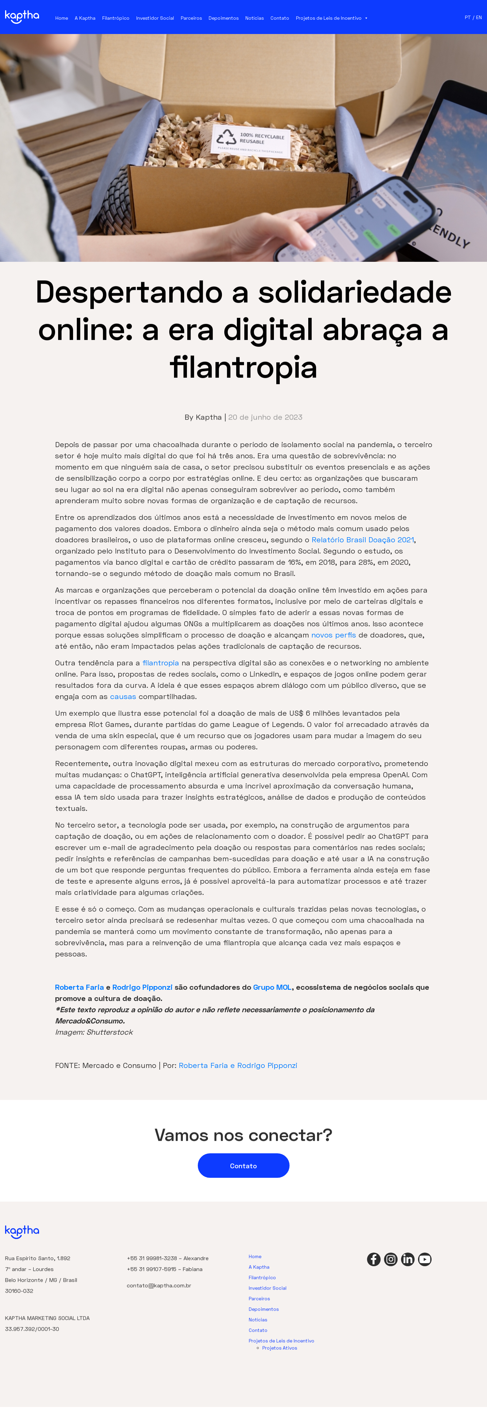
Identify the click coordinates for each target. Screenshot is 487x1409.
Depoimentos (224, 18)
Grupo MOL (272, 986)
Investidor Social (155, 18)
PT (468, 17)
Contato (280, 18)
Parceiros (191, 18)
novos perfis (333, 634)
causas (123, 696)
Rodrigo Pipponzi (142, 986)
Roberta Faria (79, 986)
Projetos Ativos (279, 1368)
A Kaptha (85, 18)
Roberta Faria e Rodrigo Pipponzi (238, 1065)
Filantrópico (115, 18)
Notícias (254, 18)
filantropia (160, 662)
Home (61, 18)
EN (479, 17)
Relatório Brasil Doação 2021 (363, 539)
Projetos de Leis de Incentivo (332, 18)
